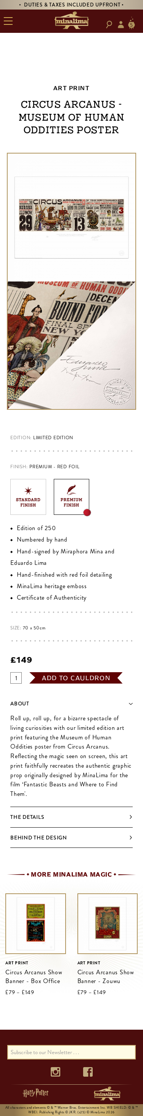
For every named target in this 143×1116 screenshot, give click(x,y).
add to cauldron (76, 678)
